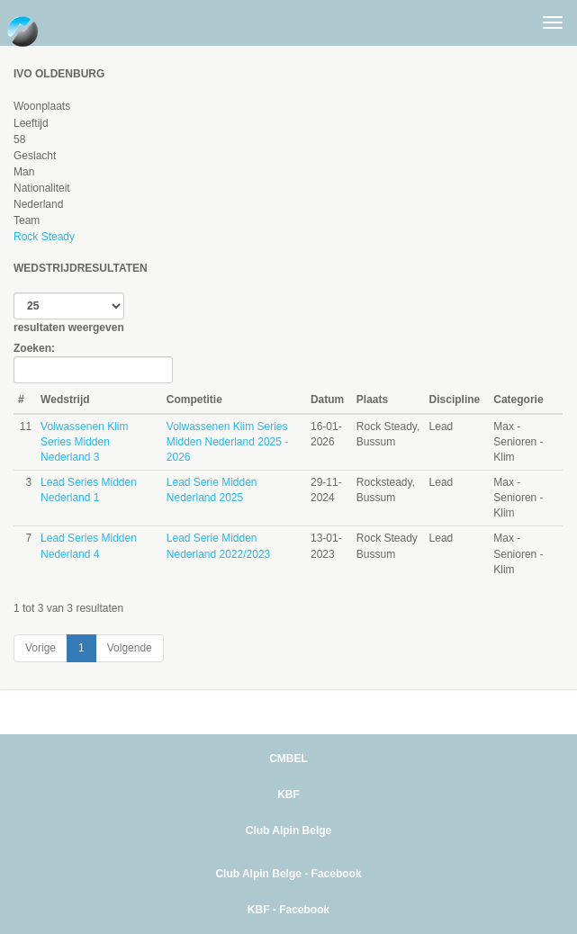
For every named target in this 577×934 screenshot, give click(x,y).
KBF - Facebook (288, 909)
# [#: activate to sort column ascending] (21, 399)
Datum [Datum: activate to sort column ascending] (327, 399)
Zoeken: (93, 362)
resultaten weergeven (69, 313)
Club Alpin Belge (289, 830)
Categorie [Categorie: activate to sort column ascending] (518, 399)
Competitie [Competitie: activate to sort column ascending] (194, 399)
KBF (288, 794)
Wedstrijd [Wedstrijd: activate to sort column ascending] (65, 399)
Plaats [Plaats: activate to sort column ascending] (372, 399)
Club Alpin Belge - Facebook (288, 873)
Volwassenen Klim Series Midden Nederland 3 (84, 441)
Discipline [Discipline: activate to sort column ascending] (455, 399)
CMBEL (288, 758)
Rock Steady (44, 236)
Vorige (40, 648)
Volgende (129, 648)
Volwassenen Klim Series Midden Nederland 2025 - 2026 (227, 441)
